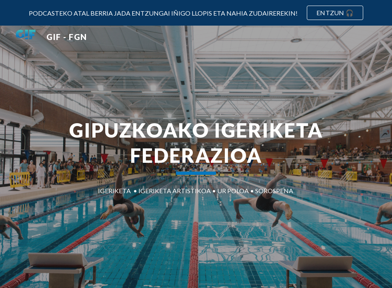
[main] (196, 146)
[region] (196, 13)
